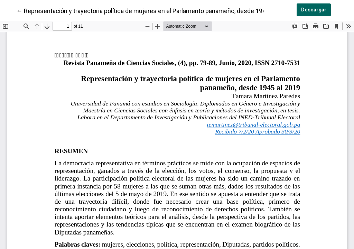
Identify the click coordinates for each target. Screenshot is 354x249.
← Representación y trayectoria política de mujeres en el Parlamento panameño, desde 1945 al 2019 (153, 10)
